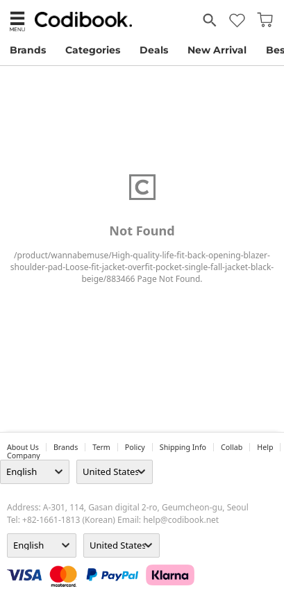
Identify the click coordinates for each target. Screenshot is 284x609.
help (265, 447)
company (23, 455)
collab (231, 447)
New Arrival (217, 50)
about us (23, 447)
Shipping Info (183, 447)
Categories (92, 50)
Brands (28, 50)
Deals (154, 50)
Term (101, 447)
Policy (135, 447)
